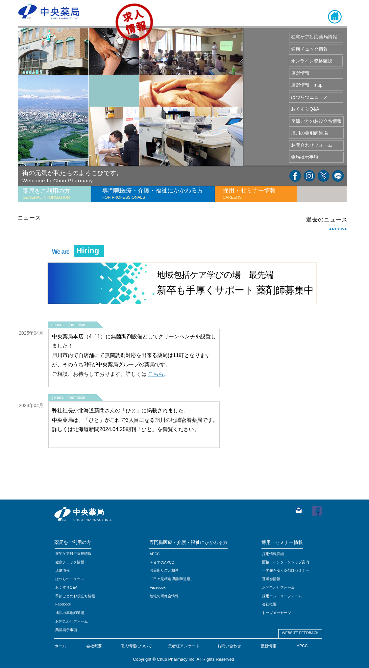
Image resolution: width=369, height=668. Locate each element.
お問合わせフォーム (71, 621)
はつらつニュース (69, 579)
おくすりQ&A (66, 587)
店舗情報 (62, 570)
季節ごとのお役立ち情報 (75, 596)
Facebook (157, 587)
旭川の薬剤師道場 (69, 613)
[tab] (54, 194)
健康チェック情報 (69, 562)
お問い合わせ (229, 646)
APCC (302, 646)
